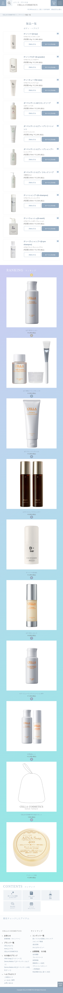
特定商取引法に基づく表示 (41, 972)
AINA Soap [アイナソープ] (12, 958)
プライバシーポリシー (40, 966)
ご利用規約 (36, 969)
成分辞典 (35, 944)
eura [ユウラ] (8, 948)
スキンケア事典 (38, 941)
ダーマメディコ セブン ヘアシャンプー (39, 149)
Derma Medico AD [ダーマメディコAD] (17, 967)
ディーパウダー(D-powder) (34, 57)
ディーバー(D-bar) (31, 34)
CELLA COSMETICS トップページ (13, 15)
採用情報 (35, 960)
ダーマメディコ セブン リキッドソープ (39, 172)
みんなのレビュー (38, 947)
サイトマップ (37, 931)
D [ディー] (7, 970)
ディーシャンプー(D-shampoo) (36, 195)
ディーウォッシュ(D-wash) (34, 218)
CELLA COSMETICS (12, 931)
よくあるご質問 (9, 980)
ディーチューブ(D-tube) (33, 80)
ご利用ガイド (8, 977)
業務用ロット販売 (38, 963)
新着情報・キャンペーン (12, 939)
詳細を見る (32, 44)
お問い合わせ (8, 983)
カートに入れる (50, 44)
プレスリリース (38, 957)
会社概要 (35, 954)
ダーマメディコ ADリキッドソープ (37, 103)
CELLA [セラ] (8, 946)
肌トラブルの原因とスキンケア (43, 939)
